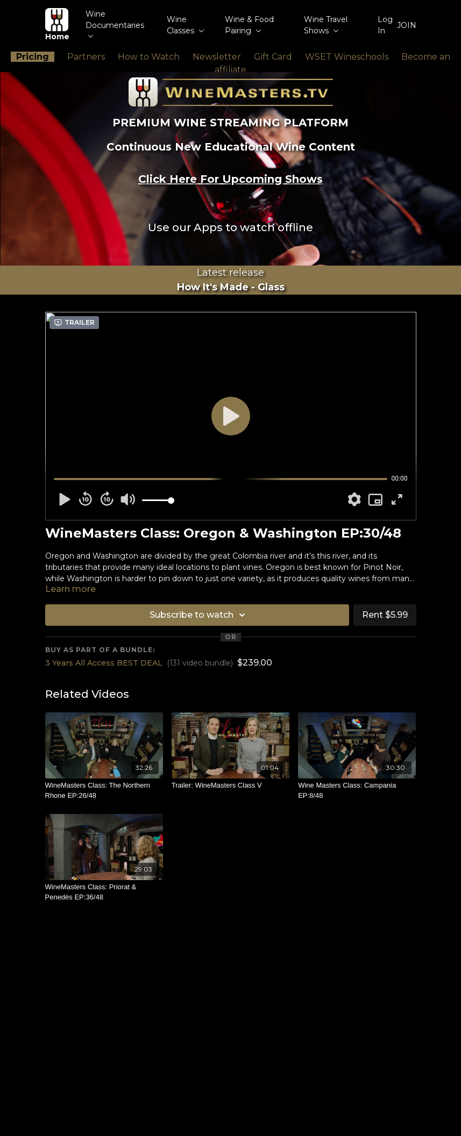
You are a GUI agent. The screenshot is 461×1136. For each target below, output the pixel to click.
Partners (86, 57)
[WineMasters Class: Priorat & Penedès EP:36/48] (104, 892)
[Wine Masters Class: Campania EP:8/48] (357, 790)
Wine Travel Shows (325, 25)
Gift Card (273, 57)
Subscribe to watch (199, 615)
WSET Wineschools (346, 57)
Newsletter (217, 57)
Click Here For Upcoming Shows (230, 179)
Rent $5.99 (385, 615)
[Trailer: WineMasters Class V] (230, 785)
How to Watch (149, 57)
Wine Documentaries (115, 23)
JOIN (406, 25)
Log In (385, 25)
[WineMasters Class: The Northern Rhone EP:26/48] (104, 790)
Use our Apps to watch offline (230, 227)
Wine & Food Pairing (249, 25)
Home (57, 24)
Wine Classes (185, 25)
